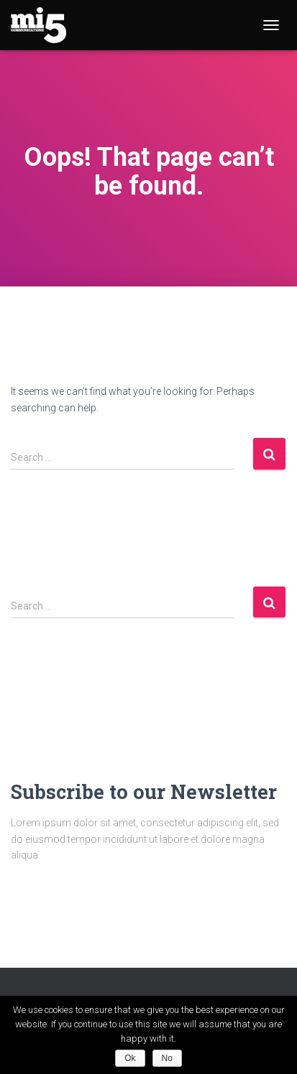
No (167, 1058)
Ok (129, 1058)
